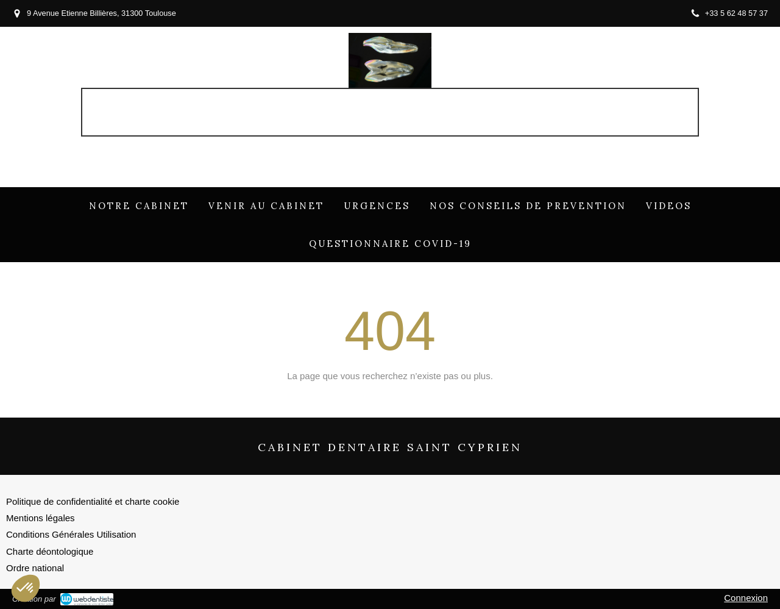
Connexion (746, 598)
